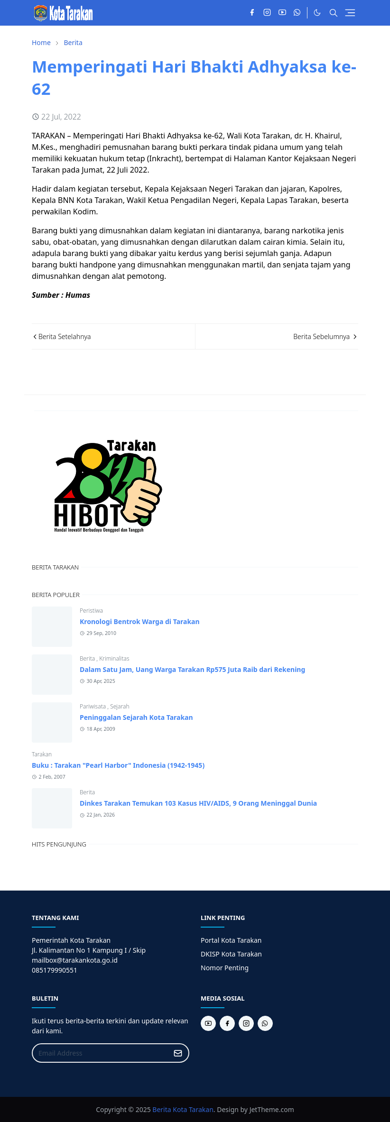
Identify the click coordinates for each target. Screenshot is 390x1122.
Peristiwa (91, 611)
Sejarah (119, 706)
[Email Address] (100, 1053)
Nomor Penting (225, 967)
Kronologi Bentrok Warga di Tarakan (140, 621)
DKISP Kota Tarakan (231, 953)
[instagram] (267, 12)
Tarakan (42, 754)
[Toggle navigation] (350, 13)
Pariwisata (93, 706)
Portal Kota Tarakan (231, 940)
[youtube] (282, 12)
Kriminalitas (114, 658)
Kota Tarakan (193, 1109)
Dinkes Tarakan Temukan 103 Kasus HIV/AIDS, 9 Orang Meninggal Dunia (198, 803)
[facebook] (252, 12)
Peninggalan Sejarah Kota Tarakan (136, 717)
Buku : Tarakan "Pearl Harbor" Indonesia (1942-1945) (118, 765)
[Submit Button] (177, 1053)
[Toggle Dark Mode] (317, 12)
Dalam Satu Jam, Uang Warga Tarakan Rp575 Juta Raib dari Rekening (192, 669)
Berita (88, 658)
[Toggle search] (333, 12)
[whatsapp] (297, 12)
